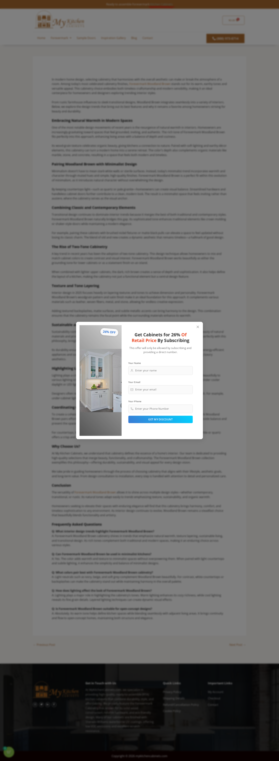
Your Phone (134, 401)
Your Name (134, 362)
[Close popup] (198, 327)
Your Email (134, 382)
